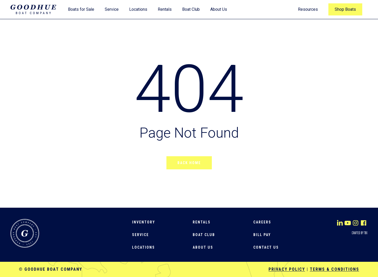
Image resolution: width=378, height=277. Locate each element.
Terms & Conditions (334, 269)
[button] (143, 222)
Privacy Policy (287, 269)
